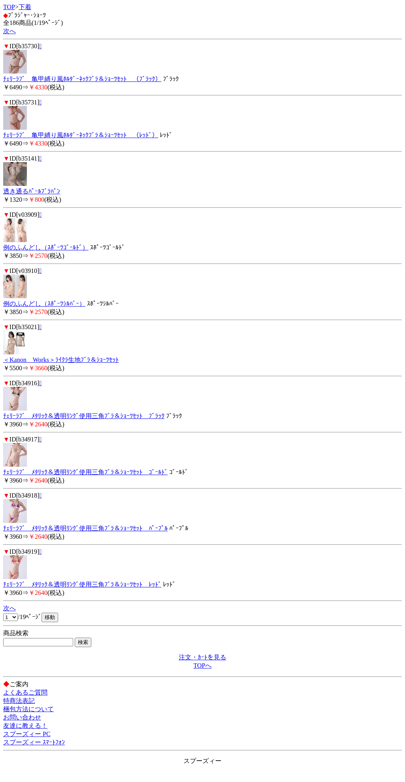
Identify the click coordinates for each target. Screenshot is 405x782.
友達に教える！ (25, 725)
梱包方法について (28, 709)
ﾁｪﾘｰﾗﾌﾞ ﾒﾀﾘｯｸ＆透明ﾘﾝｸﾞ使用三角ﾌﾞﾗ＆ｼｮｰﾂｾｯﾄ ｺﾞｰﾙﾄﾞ (85, 472)
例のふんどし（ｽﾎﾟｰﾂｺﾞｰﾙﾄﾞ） (46, 247)
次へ (9, 31)
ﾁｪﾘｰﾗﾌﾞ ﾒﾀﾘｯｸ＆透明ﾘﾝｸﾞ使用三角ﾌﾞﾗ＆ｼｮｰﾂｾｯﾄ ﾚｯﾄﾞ (82, 584)
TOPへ (202, 665)
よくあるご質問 (25, 692)
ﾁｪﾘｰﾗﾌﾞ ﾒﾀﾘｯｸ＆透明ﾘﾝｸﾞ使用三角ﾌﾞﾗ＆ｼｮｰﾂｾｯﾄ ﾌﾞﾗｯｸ (84, 416)
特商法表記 (19, 700)
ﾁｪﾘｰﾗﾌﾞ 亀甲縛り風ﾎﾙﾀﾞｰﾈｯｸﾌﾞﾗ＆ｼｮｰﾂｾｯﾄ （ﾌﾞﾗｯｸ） (82, 79)
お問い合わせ (22, 717)
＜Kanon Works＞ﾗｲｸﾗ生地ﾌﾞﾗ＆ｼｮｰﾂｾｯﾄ (61, 359)
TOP (9, 7)
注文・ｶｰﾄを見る (202, 657)
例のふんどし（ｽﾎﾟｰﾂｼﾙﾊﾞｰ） (44, 303)
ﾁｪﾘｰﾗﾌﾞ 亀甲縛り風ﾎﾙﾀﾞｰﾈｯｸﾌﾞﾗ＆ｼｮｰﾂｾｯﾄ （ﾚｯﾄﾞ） (80, 135)
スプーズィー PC (27, 734)
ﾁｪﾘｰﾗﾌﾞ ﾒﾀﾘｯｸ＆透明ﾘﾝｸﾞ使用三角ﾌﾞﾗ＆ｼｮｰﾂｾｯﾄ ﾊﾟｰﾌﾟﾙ (85, 528)
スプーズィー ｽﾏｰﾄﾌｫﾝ (34, 742)
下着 (25, 7)
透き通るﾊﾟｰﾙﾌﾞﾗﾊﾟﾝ (31, 191)
